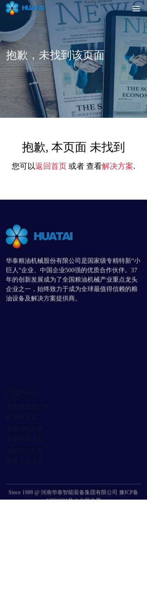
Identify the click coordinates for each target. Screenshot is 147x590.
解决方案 (117, 166)
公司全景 (90, 511)
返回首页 (51, 166)
